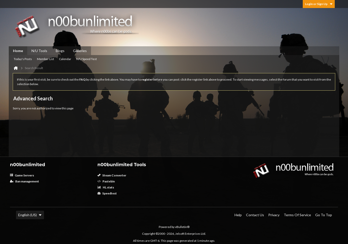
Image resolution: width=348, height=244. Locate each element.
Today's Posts (23, 59)
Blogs (60, 51)
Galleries (80, 51)
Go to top (323, 215)
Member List (45, 59)
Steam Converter (112, 175)
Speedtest (107, 193)
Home (18, 51)
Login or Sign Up (318, 4)
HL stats (106, 187)
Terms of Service (297, 215)
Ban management (24, 181)
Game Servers (22, 175)
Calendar (65, 59)
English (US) (30, 215)
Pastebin (106, 181)
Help (238, 215)
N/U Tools (39, 51)
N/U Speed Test (86, 59)
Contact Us (255, 215)
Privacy (274, 215)
